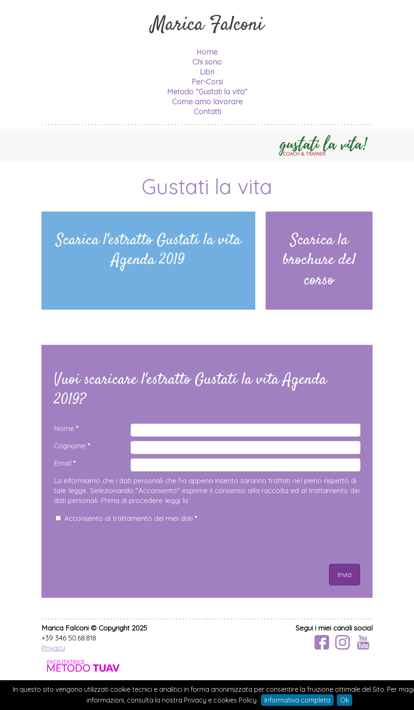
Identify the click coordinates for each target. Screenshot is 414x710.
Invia (344, 574)
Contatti (207, 111)
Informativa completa (297, 700)
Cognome (72, 445)
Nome (66, 428)
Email (64, 463)
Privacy (53, 647)
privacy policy (212, 500)
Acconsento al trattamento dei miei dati (130, 518)
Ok (344, 700)
